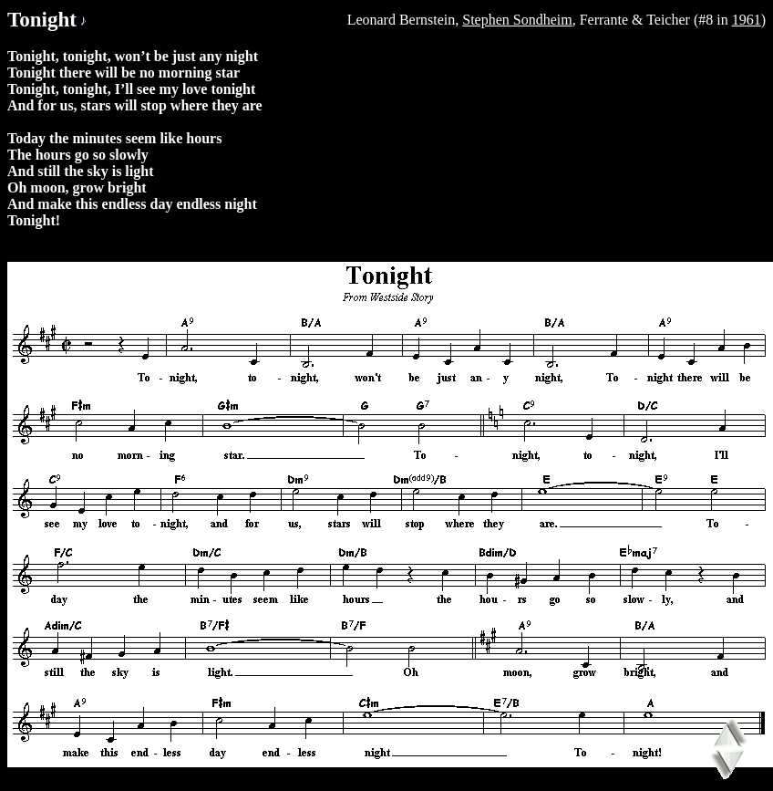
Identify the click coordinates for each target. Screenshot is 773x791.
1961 (746, 19)
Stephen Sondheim (517, 19)
